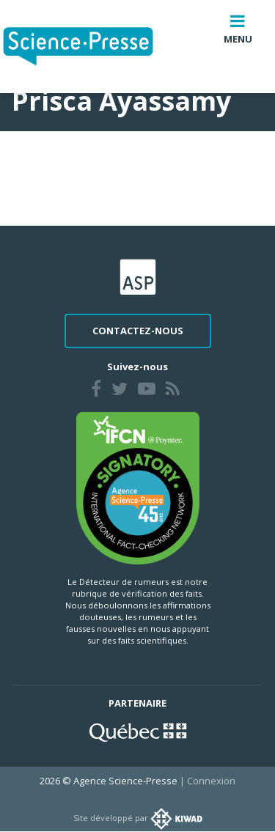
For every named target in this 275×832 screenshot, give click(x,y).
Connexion (211, 780)
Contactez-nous (137, 330)
